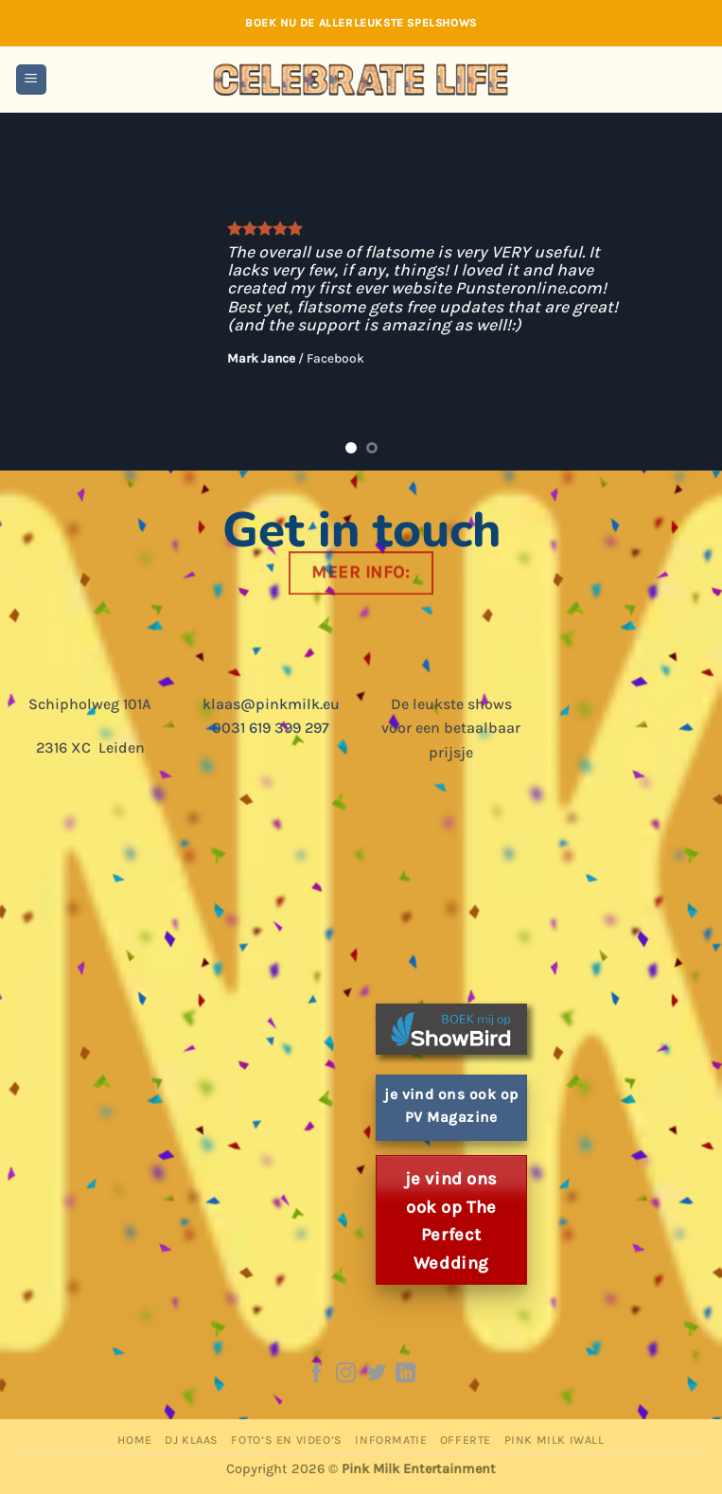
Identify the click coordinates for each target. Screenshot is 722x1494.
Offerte (465, 1440)
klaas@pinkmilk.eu (271, 704)
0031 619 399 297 (270, 728)
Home (134, 1440)
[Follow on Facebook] (316, 1374)
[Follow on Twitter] (376, 1374)
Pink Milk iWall (554, 1440)
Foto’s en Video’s (286, 1440)
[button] (31, 80)
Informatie (391, 1440)
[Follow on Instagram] (346, 1374)
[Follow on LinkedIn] (405, 1374)
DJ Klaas (192, 1440)
